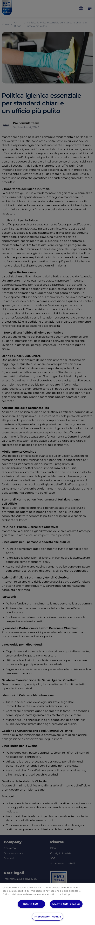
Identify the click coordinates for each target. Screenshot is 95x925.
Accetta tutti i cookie (66, 904)
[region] (47, 904)
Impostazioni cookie (48, 916)
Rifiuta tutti (31, 904)
